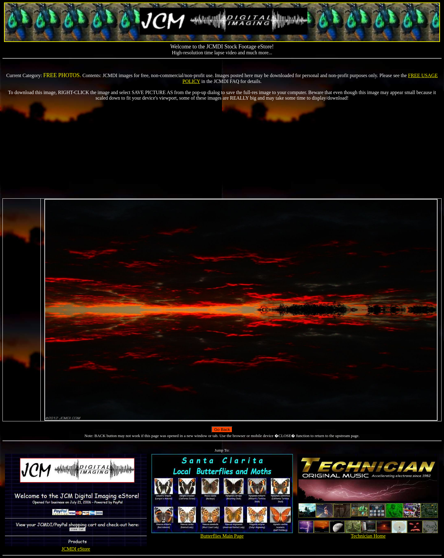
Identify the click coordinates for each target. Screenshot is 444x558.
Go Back (222, 429)
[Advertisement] (222, 149)
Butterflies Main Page (222, 534)
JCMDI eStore (76, 547)
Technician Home (368, 534)
